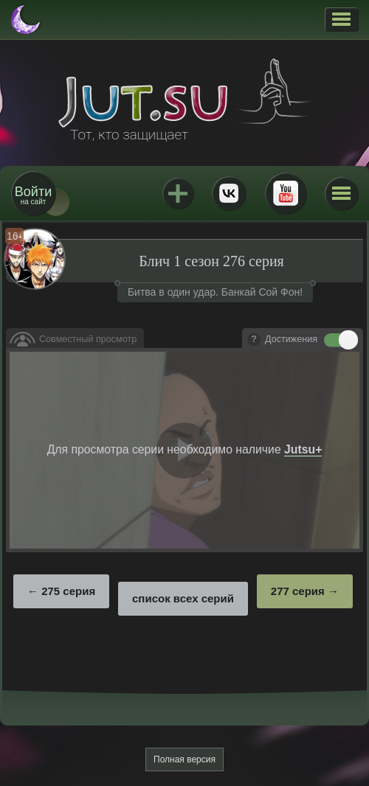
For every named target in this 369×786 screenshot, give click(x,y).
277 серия (298, 591)
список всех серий (183, 598)
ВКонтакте (229, 193)
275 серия (68, 591)
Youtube (285, 193)
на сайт (33, 195)
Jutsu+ (177, 193)
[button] (341, 19)
